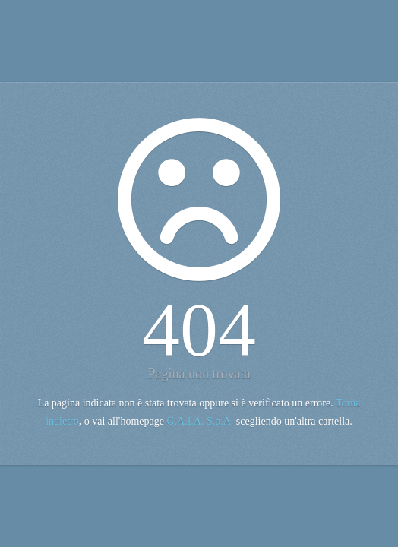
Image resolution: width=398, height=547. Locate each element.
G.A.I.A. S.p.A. (199, 421)
